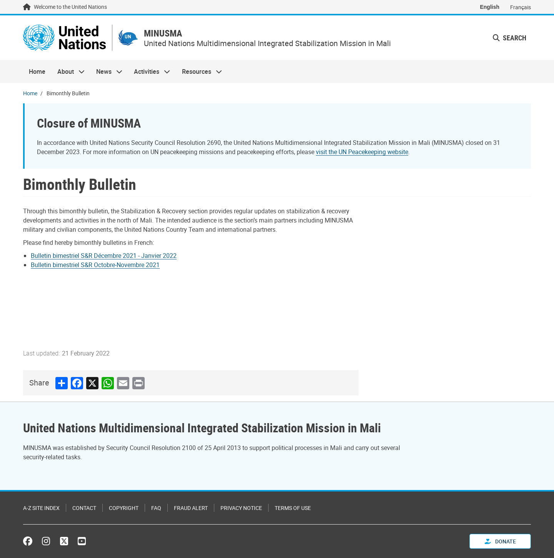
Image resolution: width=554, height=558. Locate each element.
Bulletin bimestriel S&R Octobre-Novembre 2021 (95, 265)
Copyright (123, 508)
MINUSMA (163, 33)
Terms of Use (293, 508)
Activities (149, 71)
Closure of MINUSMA (89, 123)
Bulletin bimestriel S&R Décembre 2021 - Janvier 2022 (104, 255)
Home (37, 71)
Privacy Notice (241, 508)
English (489, 7)
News (106, 71)
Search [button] (509, 37)
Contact (84, 508)
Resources (199, 71)
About (67, 71)
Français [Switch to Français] (520, 7)
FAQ (156, 508)
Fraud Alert (191, 508)
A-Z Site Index (41, 508)
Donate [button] (500, 541)
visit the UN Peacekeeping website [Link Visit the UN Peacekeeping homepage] (362, 152)
